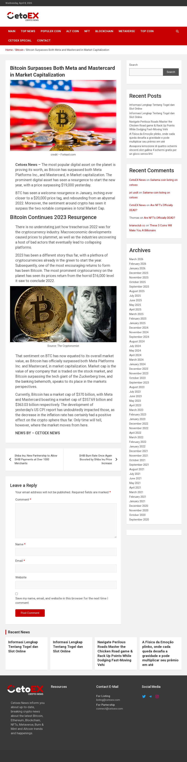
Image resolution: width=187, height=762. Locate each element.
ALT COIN (72, 31)
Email (20, 561)
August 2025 (136, 291)
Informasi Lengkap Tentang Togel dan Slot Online (23, 646)
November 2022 (138, 428)
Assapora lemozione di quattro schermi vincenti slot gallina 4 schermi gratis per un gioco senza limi (153, 150)
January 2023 (137, 419)
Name (20, 544)
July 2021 (135, 474)
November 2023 (138, 373)
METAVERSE (127, 31)
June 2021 (135, 478)
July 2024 (135, 346)
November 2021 (138, 455)
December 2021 (138, 451)
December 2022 (138, 423)
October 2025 (137, 282)
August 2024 (136, 341)
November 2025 (138, 277)
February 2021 (137, 496)
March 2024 (136, 359)
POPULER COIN (51, 31)
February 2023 (137, 414)
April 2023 (135, 405)
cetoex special (20, 40)
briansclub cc (137, 225)
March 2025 (136, 314)
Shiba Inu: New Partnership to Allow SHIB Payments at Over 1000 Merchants (36, 459)
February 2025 (137, 318)
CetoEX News (137, 180)
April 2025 (135, 309)
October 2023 (137, 378)
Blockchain (104, 31)
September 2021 (139, 464)
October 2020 (137, 515)
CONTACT (44, 40)
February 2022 (137, 442)
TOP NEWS (28, 31)
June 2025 (135, 300)
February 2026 (137, 263)
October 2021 (137, 460)
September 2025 (139, 286)
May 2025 (135, 305)
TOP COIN (147, 31)
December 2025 (138, 273)
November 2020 (138, 510)
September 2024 (139, 337)
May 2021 (135, 483)
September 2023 (139, 382)
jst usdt (133, 192)
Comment (23, 499)
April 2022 (135, 432)
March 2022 (136, 437)
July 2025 (135, 295)
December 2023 (138, 368)
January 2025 (137, 323)
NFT (87, 31)
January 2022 (137, 446)
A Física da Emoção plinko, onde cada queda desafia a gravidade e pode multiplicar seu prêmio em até (152, 137)
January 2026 (137, 268)
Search (133, 64)
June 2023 (135, 396)
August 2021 (136, 469)
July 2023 (135, 391)
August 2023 (136, 387)
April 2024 (135, 355)
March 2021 (136, 492)
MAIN (11, 31)
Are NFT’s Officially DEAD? (159, 217)
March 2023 (136, 410)
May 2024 (135, 350)
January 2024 (137, 364)
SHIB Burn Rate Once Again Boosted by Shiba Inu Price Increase (95, 459)
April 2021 (135, 487)
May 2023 (135, 400)
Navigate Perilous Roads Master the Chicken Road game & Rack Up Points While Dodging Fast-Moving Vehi (152, 125)
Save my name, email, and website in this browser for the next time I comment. (61, 600)
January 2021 (137, 501)
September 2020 (139, 519)
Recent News (19, 632)
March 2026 (136, 259)
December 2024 (138, 327)
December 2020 (138, 506)
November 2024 (138, 332)
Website (20, 577)
